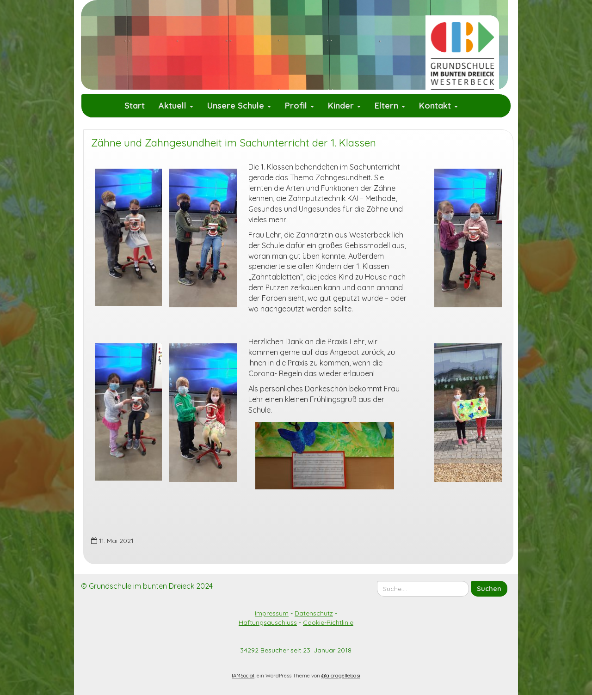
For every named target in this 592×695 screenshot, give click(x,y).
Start (134, 105)
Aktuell (176, 105)
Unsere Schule (239, 105)
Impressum (272, 613)
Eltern (390, 105)
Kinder (344, 105)
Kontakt (438, 105)
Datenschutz (314, 613)
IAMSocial (243, 675)
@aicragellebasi (340, 675)
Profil (299, 105)
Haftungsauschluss (268, 622)
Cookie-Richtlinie (328, 622)
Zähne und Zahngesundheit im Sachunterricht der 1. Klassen (233, 142)
